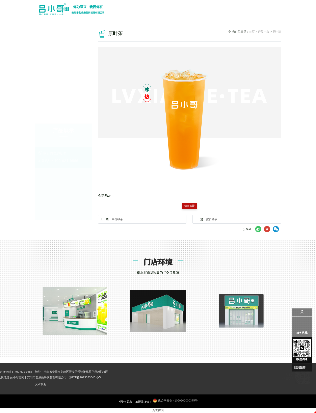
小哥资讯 (238, 10)
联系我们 (256, 10)
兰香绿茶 (117, 219)
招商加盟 (220, 10)
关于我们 (165, 10)
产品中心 (184, 10)
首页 (252, 35)
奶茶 (63, 108)
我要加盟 (189, 205)
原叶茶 (63, 82)
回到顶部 (300, 367)
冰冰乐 (63, 95)
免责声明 (158, 410)
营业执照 (40, 384)
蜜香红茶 (211, 219)
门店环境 (202, 10)
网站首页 (147, 10)
